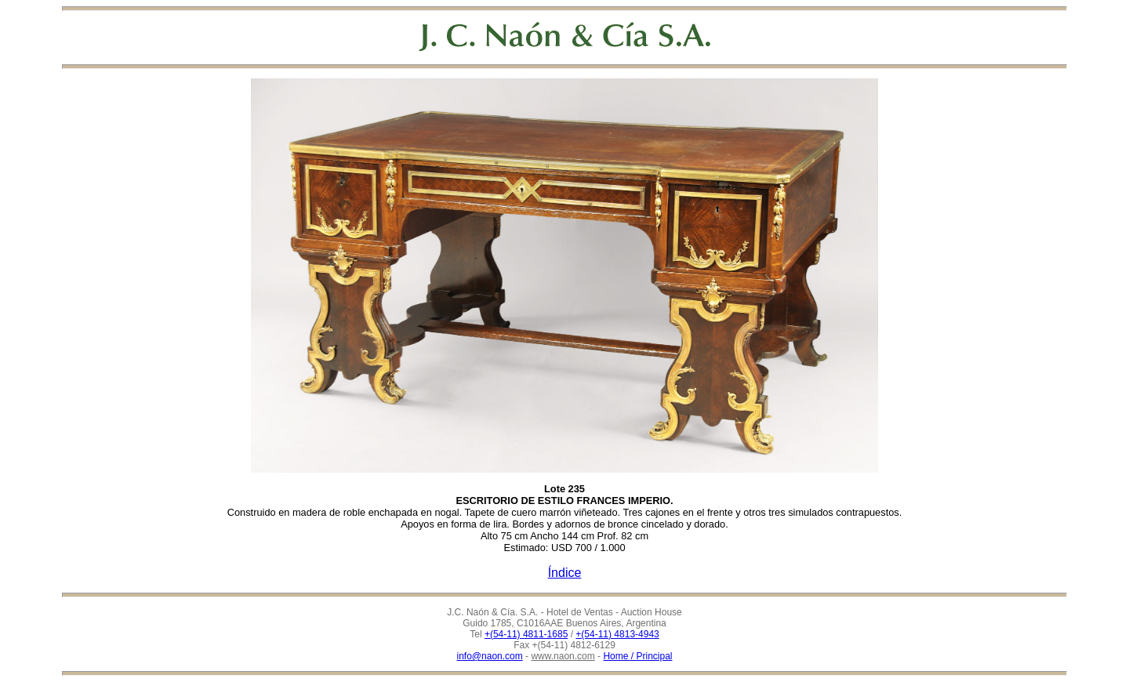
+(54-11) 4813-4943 (617, 634)
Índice (565, 572)
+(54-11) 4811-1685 (526, 634)
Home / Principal (637, 656)
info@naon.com (490, 656)
